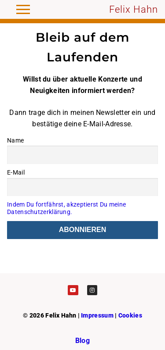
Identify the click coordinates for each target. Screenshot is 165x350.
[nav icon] (23, 9)
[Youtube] (73, 290)
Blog (82, 340)
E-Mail (16, 172)
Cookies (130, 315)
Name (15, 140)
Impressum (97, 315)
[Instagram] (92, 290)
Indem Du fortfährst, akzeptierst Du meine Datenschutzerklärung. (66, 208)
